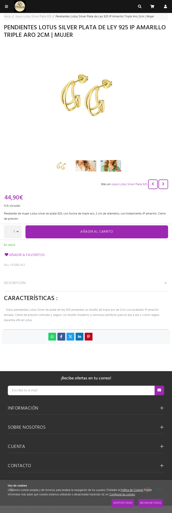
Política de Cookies (132, 490)
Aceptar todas (123, 503)
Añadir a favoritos (24, 255)
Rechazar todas (150, 503)
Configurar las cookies (122, 495)
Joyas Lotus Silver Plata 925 (129, 184)
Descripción (15, 283)
